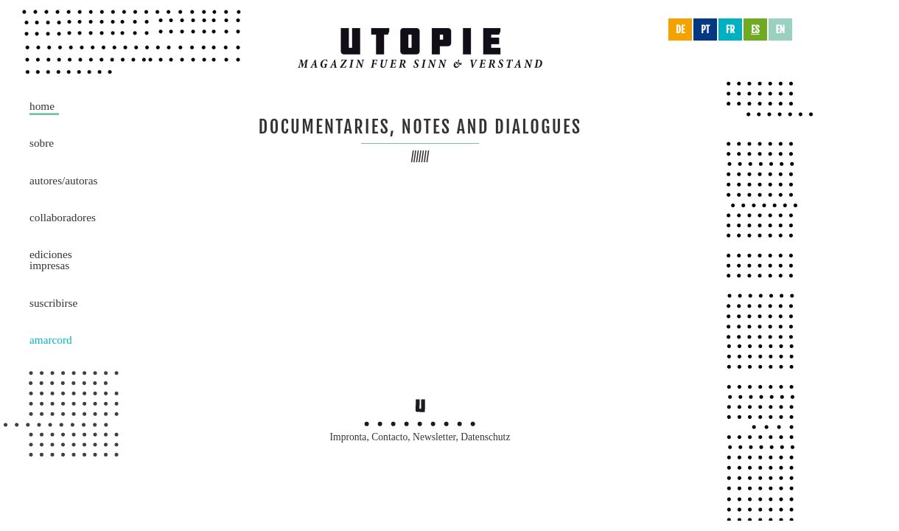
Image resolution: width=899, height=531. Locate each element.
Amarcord (50, 339)
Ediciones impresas (50, 259)
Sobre (41, 142)
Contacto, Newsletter (413, 436)
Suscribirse (53, 302)
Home (42, 106)
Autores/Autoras (63, 180)
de (680, 29)
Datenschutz (485, 436)
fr (730, 29)
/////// (420, 157)
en (781, 29)
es (755, 29)
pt (705, 29)
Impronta (348, 436)
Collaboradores (62, 217)
